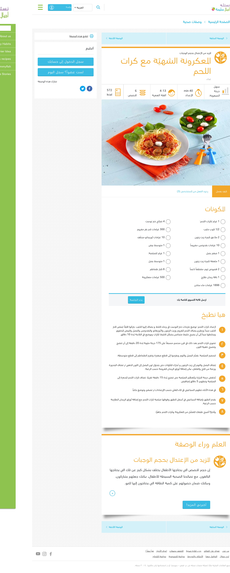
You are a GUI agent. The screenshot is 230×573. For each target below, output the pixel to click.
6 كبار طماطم (139, 269)
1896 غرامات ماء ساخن (189, 285)
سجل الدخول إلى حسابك (48, 61)
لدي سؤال (206, 556)
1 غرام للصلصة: (138, 253)
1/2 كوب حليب (194, 229)
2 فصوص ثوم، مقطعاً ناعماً (187, 269)
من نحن (207, 551)
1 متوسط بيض (139, 245)
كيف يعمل (203, 191)
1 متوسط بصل (139, 261)
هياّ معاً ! (132, 551)
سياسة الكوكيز (141, 556)
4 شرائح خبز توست (137, 221)
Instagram (27, 554)
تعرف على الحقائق (194, 551)
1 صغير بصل (195, 253)
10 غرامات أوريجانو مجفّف (133, 237)
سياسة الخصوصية (159, 556)
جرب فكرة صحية (176, 551)
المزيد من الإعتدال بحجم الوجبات (177, 53)
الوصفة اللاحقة (98, 38)
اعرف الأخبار (143, 551)
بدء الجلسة (45, 7)
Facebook (33, 554)
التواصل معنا (193, 556)
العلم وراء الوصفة (182, 444)
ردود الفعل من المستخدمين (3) (174, 191)
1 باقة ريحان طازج (192, 277)
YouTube (20, 554)
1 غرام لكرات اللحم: (192, 221)
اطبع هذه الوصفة (61, 36)
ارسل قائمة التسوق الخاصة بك (173, 300)
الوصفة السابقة (199, 38)
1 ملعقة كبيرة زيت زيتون (189, 261)
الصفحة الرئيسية (201, 22)
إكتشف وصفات (159, 551)
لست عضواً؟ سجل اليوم (48, 72)
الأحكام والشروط (177, 556)
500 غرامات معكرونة (135, 277)
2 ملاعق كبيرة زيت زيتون (189, 237)
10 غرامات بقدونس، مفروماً (187, 245)
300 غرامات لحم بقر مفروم (133, 229)
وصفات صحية (174, 22)
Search (81, 7)
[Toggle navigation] (22, 7)
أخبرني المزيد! (179, 505)
